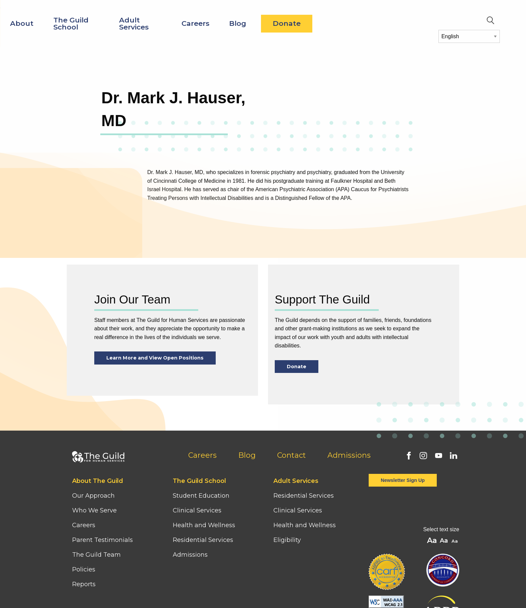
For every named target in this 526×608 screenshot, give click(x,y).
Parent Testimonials (102, 540)
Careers (300, 23)
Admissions (349, 455)
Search (490, 20)
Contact (291, 455)
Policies (83, 569)
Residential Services (203, 540)
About (127, 23)
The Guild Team (96, 554)
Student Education (201, 495)
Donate (392, 23)
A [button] (455, 541)
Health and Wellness (204, 525)
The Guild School (176, 23)
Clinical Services (197, 510)
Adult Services (239, 23)
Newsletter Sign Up (403, 480)
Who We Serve (95, 510)
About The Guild (97, 481)
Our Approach (93, 495)
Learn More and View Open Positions (155, 358)
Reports (84, 584)
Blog (342, 23)
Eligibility (287, 540)
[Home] (46, 13)
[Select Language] (469, 36)
